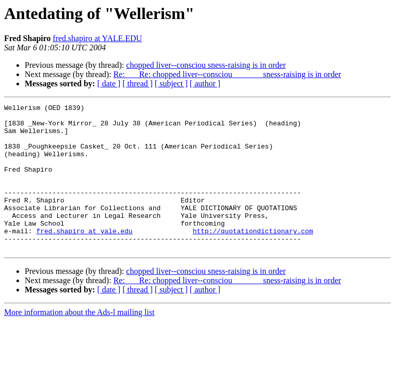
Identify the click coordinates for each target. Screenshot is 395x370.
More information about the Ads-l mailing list (79, 341)
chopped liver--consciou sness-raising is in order (205, 65)
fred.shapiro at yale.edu (84, 257)
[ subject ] (171, 83)
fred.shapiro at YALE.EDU (97, 38)
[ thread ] (137, 83)
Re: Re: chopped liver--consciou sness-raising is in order (227, 74)
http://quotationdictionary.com (253, 257)
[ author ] (205, 83)
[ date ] (108, 83)
